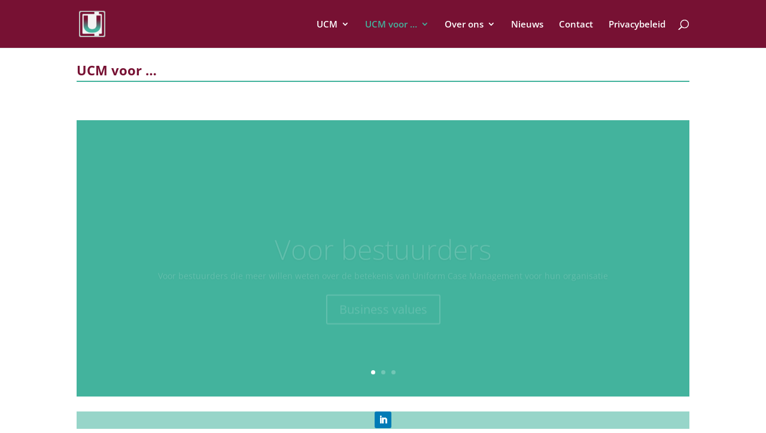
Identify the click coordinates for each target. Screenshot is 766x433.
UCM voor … (391, 25)
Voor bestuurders (383, 252)
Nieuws (527, 25)
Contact (576, 25)
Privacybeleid (637, 25)
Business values (383, 312)
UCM (327, 25)
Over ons (464, 25)
